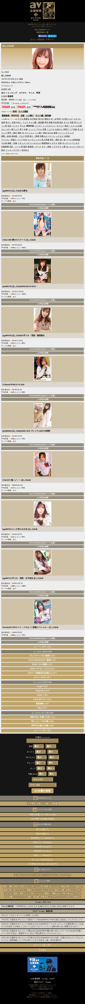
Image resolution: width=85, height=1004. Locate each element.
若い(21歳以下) (42, 829)
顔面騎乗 (5, 147)
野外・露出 (12, 133)
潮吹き (47, 119)
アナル (39, 129)
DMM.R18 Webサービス (46, 989)
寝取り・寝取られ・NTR (55, 893)
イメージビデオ (64, 897)
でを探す (42, 660)
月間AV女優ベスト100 (42, 814)
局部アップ (68, 129)
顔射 (75, 129)
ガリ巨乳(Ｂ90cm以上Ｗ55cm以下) (42, 864)
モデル (78, 890)
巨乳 (59, 119)
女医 (60, 143)
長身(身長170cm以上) (42, 851)
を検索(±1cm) (42, 717)
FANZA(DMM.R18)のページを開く (42, 204)
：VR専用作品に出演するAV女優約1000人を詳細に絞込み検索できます (37, 906)
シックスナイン (49, 126)
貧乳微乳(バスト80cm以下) (42, 838)
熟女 (3, 150)
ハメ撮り (30, 116)
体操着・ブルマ (18, 136)
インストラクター (13, 150)
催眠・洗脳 (12, 143)
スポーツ (80, 147)
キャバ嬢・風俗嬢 (43, 116)
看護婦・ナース (34, 147)
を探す (42, 691)
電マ (21, 129)
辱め (45, 133)
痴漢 (56, 133)
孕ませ (70, 893)
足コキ (80, 129)
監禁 (27, 136)
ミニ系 (4, 126)
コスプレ (77, 119)
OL (23, 133)
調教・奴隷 (6, 136)
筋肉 (63, 886)
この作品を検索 (42, 208)
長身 (46, 886)
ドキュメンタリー (25, 143)
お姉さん (59, 129)
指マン (8, 122)
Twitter (48, 982)
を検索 (42, 721)
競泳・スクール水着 (73, 126)
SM (31, 893)
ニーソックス (64, 133)
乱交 (25, 140)
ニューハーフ (20, 897)
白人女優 (8, 897)
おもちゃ (37, 143)
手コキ (23, 126)
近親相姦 (76, 140)
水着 (26, 129)
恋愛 (44, 129)
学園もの (43, 136)
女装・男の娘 (33, 897)
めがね (50, 133)
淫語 (9, 126)
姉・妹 (63, 140)
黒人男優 (45, 140)
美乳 (46, 122)
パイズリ (38, 126)
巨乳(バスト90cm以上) (42, 842)
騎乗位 (27, 119)
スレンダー (6, 129)
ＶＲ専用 (31, 804)
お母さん (69, 890)
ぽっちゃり (71, 147)
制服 (51, 122)
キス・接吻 (46, 147)
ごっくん (32, 129)
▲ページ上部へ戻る (42, 647)
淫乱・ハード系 (16, 147)
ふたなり (60, 136)
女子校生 (34, 119)
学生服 (56, 122)
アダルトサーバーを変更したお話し (24, 915)
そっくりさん (40, 890)
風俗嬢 (55, 804)
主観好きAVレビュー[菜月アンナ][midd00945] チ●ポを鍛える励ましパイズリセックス (46, 920)
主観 (22, 116)
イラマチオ (56, 147)
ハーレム (39, 893)
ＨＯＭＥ (42, 950)
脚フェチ (15, 129)
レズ (72, 133)
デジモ (20, 119)
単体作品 (44, 897)
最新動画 (5, 116)
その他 (4, 143)
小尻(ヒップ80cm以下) (42, 855)
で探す (42, 656)
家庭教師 (45, 143)
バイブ (20, 140)
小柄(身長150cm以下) (42, 847)
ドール (69, 140)
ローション (29, 133)
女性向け (25, 150)
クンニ (4, 133)
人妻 (64, 147)
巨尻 (22, 886)
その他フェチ (67, 119)
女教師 (67, 136)
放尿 (3, 122)
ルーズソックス (34, 140)
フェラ (25, 122)
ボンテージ (67, 143)
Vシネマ (75, 143)
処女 (6, 890)
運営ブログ (39, 982)
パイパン (51, 136)
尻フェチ (78, 122)
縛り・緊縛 (34, 136)
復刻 (25, 147)
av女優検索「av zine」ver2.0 (42, 979)
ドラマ (53, 897)
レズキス (53, 143)
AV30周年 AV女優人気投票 (42, 819)
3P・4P (54, 119)
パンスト (15, 126)
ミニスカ (51, 129)
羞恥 (19, 133)
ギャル (66, 122)
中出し (19, 122)
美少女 (41, 119)
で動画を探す (42, 677)
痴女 (61, 122)
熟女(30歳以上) (42, 834)
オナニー (60, 126)
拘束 (72, 122)
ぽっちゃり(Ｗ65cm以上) (42, 860)
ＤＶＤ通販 (23, 112)
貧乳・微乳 (54, 140)
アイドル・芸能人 (9, 140)
